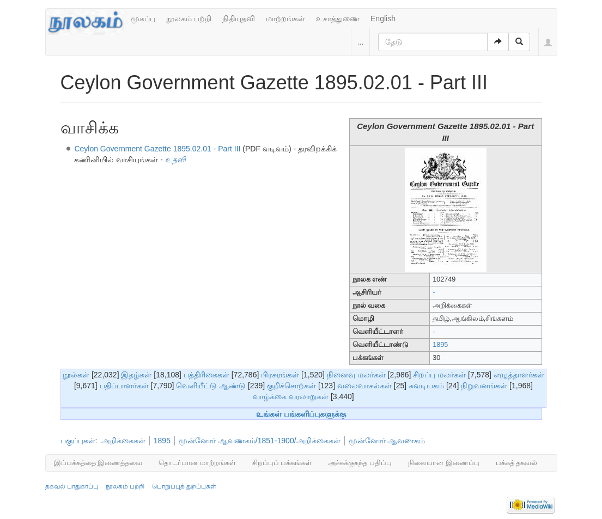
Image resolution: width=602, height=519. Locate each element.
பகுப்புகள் (77, 440)
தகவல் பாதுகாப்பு (71, 486)
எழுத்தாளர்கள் (519, 374)
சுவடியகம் (426, 385)
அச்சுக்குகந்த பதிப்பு (360, 463)
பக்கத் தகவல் (517, 463)
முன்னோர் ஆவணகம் (387, 440)
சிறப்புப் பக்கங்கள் (282, 463)
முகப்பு (143, 18)
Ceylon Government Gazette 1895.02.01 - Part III (158, 148)
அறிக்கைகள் (123, 440)
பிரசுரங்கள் (280, 374)
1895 (440, 345)
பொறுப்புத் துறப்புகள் (184, 486)
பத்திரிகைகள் (206, 374)
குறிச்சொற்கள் (291, 385)
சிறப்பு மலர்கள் (439, 374)
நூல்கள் (76, 374)
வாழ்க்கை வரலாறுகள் (291, 396)
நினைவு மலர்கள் (356, 374)
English (383, 18)
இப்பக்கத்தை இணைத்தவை (98, 463)
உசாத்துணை (338, 18)
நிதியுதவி (238, 18)
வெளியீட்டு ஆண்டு (211, 385)
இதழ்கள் (136, 374)
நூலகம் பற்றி (188, 18)
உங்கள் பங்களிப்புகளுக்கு (301, 414)
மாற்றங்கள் (285, 18)
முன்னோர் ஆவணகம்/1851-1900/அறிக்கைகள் (259, 440)
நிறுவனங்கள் (484, 385)
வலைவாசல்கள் (364, 385)
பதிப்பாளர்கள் (124, 385)
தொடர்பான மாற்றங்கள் (197, 463)
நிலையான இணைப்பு (443, 463)
